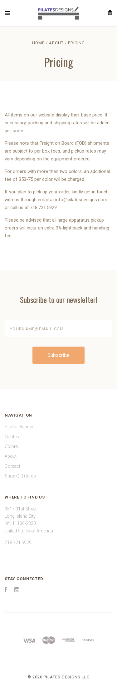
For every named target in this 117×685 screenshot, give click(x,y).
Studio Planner (19, 426)
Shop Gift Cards (20, 475)
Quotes (12, 436)
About (11, 456)
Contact (12, 466)
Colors (11, 446)
